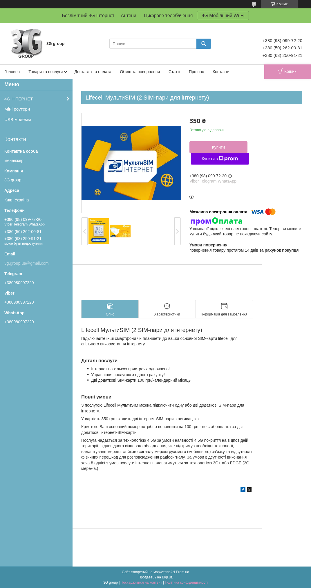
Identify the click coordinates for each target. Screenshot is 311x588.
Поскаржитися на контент (141, 582)
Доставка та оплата (92, 71)
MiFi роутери (17, 109)
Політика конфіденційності (186, 582)
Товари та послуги (45, 71)
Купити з (220, 158)
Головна (12, 71)
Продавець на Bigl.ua (155, 577)
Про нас (196, 71)
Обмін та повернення (140, 71)
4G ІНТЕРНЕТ (18, 98)
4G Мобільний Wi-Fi (223, 15)
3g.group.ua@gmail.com (26, 263)
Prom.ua (182, 572)
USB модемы (17, 119)
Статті (174, 71)
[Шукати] (203, 44)
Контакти (221, 71)
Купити (218, 147)
